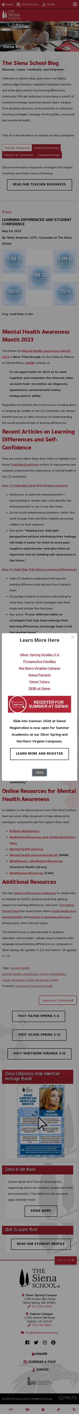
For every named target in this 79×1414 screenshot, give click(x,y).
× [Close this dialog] (72, 637)
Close (39, 772)
